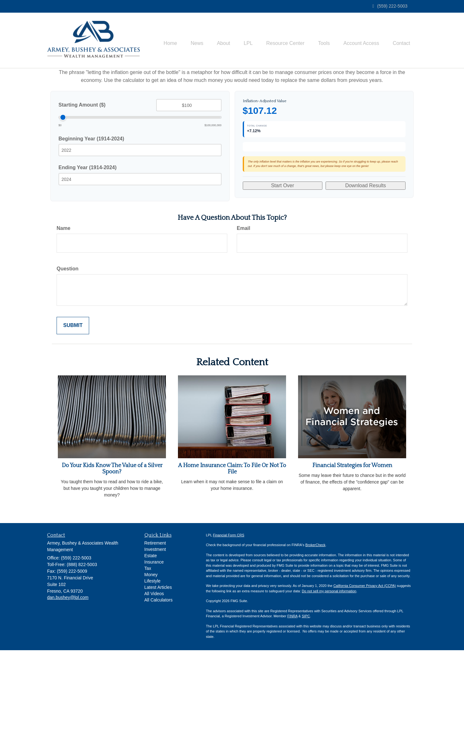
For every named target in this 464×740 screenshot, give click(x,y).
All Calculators (158, 689)
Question (67, 358)
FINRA (292, 706)
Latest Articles (158, 677)
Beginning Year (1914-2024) (91, 155)
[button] (183, 35)
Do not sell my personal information (329, 681)
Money (151, 664)
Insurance (154, 651)
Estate (150, 645)
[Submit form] (73, 415)
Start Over (282, 278)
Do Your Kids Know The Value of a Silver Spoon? (112, 558)
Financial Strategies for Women (352, 555)
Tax (147, 658)
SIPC (306, 706)
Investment (155, 639)
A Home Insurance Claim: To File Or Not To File (232, 558)
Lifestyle (152, 670)
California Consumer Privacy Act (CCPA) (364, 675)
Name (63, 318)
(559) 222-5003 (389, 6)
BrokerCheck (315, 635)
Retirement (155, 632)
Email (243, 318)
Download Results (365, 278)
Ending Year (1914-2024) (87, 184)
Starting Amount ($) (82, 121)
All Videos (154, 683)
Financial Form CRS (228, 625)
